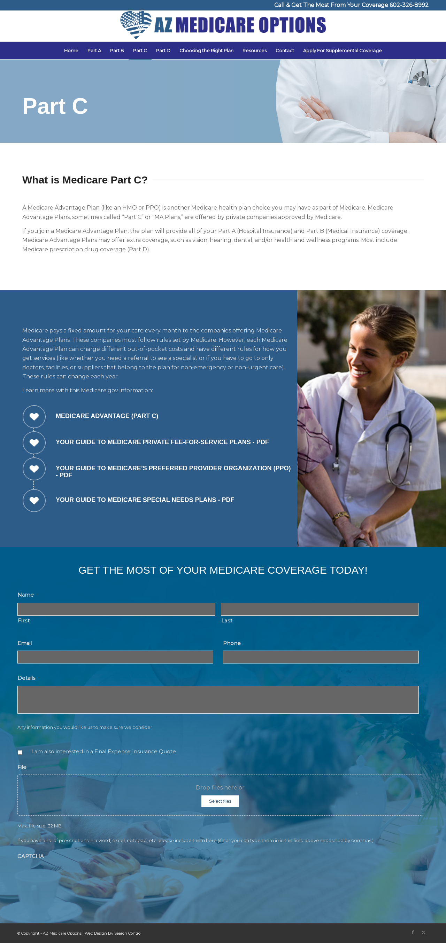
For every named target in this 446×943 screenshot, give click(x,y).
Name (27, 595)
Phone (232, 643)
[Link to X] (423, 932)
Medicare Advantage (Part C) (107, 415)
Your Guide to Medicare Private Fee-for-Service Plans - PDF (162, 442)
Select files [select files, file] (220, 801)
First (24, 621)
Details (28, 678)
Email (24, 643)
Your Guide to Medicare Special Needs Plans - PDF (145, 499)
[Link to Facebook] (413, 932)
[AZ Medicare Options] (223, 26)
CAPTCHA (30, 856)
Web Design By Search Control (113, 933)
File (21, 767)
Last (227, 621)
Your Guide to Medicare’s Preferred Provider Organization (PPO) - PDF (173, 472)
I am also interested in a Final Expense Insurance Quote (103, 751)
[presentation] (70, 877)
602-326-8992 (409, 5)
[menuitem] (71, 50)
